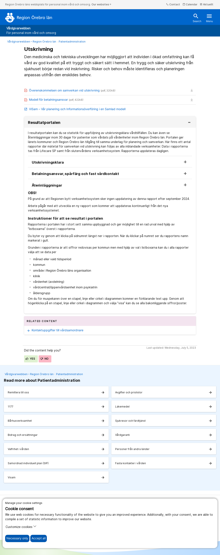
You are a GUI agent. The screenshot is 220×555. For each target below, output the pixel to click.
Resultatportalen (44, 123)
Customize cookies (21, 527)
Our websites (102, 4)
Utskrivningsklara (48, 162)
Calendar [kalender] (190, 4)
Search (197, 18)
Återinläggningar (47, 185)
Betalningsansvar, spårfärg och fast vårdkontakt (75, 174)
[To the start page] (28, 17)
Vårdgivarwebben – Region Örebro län (31, 41)
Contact (173, 4)
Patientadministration (72, 41)
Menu (209, 18)
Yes (30, 358)
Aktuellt (206, 4)
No (44, 358)
